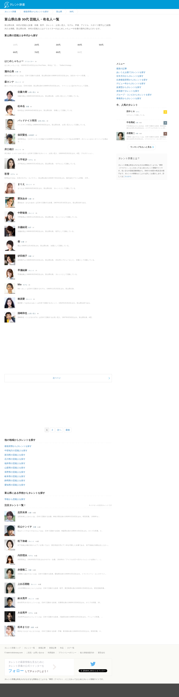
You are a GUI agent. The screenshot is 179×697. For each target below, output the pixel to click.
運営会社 (101, 653)
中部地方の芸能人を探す (15, 450)
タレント (18, 82)
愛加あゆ (22, 198)
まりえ (21, 184)
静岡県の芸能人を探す (14, 480)
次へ (59, 430)
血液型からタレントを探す (128, 87)
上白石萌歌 (24, 584)
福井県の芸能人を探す (14, 463)
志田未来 (22, 512)
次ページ (57, 378)
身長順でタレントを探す (127, 91)
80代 (58, 52)
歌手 (29, 227)
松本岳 (21, 106)
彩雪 (6, 174)
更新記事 (52, 648)
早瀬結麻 (22, 270)
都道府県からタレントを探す (18, 446)
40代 (79, 45)
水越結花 (22, 227)
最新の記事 (121, 68)
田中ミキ (130, 111)
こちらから (127, 176)
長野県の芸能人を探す (14, 472)
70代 (36, 52)
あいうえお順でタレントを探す (131, 72)
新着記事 (42, 648)
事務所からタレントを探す (128, 98)
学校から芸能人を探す (14, 499)
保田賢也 (22, 135)
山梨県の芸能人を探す (14, 467)
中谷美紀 (130, 122)
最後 (68, 430)
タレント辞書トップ (12, 648)
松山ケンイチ (25, 526)
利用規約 (51, 653)
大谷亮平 (22, 612)
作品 (62, 648)
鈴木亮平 (22, 598)
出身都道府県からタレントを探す (132, 80)
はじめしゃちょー (14, 61)
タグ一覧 (70, 648)
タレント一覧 (29, 648)
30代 (58, 45)
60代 (15, 52)
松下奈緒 (22, 541)
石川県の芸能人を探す (14, 459)
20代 (36, 45)
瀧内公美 (9, 71)
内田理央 (22, 555)
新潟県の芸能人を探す (14, 455)
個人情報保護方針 (87, 653)
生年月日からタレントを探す (129, 76)
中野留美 (22, 213)
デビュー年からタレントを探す (131, 83)
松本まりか (24, 627)
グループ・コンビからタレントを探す (134, 94)
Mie (20, 284)
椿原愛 (21, 299)
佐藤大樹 (22, 92)
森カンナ (9, 81)
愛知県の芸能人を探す (14, 485)
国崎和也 (22, 313)
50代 (101, 45)
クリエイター (29, 61)
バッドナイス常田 (27, 120)
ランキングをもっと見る (141, 147)
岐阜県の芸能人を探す (14, 476)
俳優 (27, 106)
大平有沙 (22, 159)
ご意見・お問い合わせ (35, 653)
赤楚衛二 (22, 569)
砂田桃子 (22, 256)
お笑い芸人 (32, 92)
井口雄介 (9, 149)
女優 (16, 72)
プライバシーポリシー (67, 653)
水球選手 (31, 135)
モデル (30, 160)
